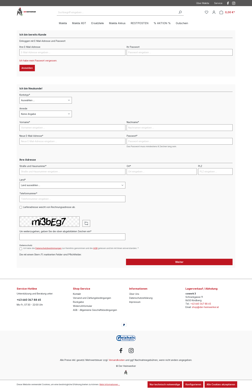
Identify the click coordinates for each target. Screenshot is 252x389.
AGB (95, 248)
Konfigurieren (193, 384)
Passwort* (132, 135)
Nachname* (133, 122)
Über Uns (134, 294)
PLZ (200, 166)
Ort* (129, 166)
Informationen (138, 288)
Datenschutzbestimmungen (48, 248)
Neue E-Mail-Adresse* (31, 135)
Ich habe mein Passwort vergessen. (38, 60)
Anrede (23, 108)
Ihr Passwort (133, 47)
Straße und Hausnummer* (32, 166)
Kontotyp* (24, 94)
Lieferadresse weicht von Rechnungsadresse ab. (49, 207)
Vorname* (24, 122)
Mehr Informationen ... (109, 384)
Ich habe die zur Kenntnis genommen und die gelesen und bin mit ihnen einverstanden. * (81, 248)
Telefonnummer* (28, 193)
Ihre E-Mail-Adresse (29, 47)
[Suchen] (180, 12)
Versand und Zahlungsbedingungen (92, 298)
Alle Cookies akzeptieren (221, 384)
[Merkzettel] (206, 12)
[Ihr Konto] (214, 12)
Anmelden (27, 68)
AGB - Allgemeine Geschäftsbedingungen (95, 310)
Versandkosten (117, 360)
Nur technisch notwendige (165, 384)
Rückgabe (78, 302)
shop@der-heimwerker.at (205, 307)
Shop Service (81, 288)
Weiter (179, 262)
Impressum (134, 302)
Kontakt (77, 294)
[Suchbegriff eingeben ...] (116, 12)
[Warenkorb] (227, 12)
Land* (22, 179)
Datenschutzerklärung (141, 298)
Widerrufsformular (82, 306)
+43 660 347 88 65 (29, 299)
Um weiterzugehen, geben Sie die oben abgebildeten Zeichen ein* (55, 231)
